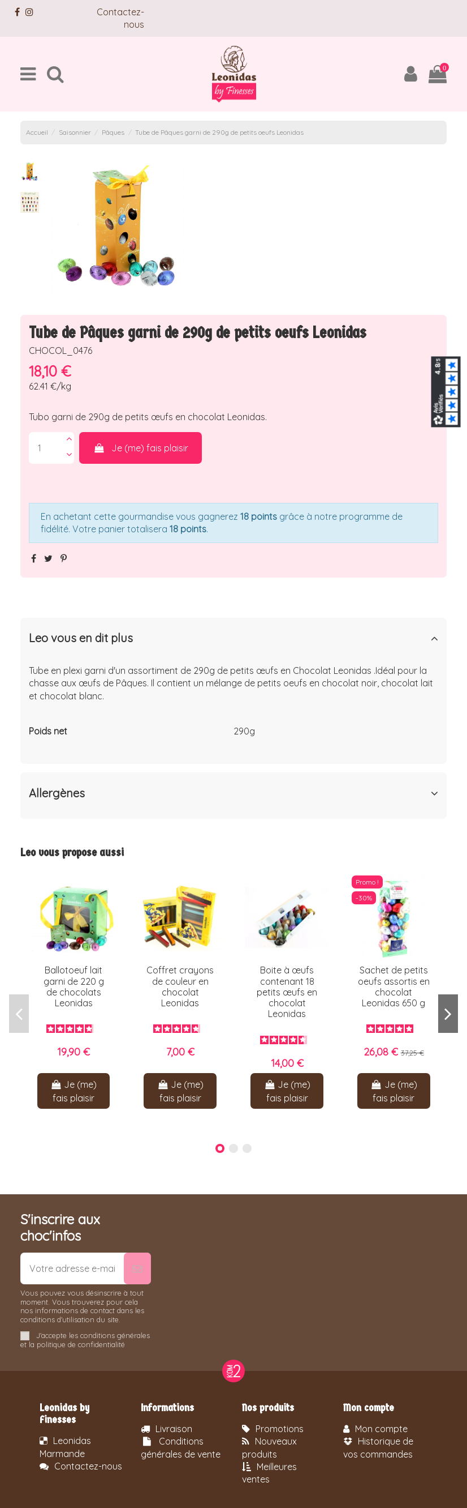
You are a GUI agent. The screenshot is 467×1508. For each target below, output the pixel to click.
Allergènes (234, 793)
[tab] (234, 640)
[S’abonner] (137, 1268)
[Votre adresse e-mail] (72, 1268)
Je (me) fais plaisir (140, 448)
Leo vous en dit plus (234, 638)
